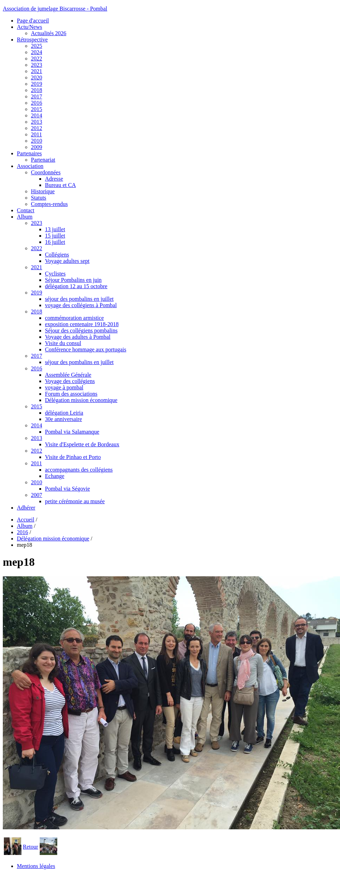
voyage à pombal (64, 387)
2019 (36, 84)
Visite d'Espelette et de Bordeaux (82, 444)
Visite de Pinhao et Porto (73, 457)
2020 (36, 77)
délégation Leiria (64, 413)
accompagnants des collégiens (79, 470)
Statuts (38, 198)
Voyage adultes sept (67, 261)
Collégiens (57, 255)
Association (30, 166)
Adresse (54, 179)
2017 (36, 96)
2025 (36, 46)
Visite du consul (63, 343)
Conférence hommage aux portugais (85, 349)
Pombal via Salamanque (72, 432)
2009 (36, 147)
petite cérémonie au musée (75, 501)
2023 (36, 65)
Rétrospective (32, 40)
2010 (36, 141)
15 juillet (55, 236)
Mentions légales (36, 866)
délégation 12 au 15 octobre (76, 286)
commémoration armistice (74, 318)
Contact (25, 210)
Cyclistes (55, 274)
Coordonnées (45, 172)
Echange (54, 476)
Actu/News (29, 27)
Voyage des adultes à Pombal (77, 337)
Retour (30, 847)
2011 (36, 134)
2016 (36, 103)
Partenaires (29, 153)
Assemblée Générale (68, 375)
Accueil (25, 520)
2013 (36, 122)
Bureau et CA (60, 185)
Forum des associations (71, 394)
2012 (36, 128)
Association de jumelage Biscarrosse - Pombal (55, 9)
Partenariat (43, 160)
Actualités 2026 (48, 33)
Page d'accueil (33, 21)
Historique (43, 191)
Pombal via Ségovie (67, 489)
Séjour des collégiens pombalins (81, 330)
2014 (36, 115)
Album (24, 217)
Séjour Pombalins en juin (73, 280)
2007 (36, 495)
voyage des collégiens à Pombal (81, 305)
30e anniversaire (63, 419)
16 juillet (55, 242)
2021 (36, 71)
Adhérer (26, 508)
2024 (36, 52)
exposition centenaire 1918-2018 (82, 324)
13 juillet (55, 229)
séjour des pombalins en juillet (79, 299)
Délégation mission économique (81, 400)
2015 (36, 109)
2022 (36, 58)
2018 (36, 90)
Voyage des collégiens (70, 381)
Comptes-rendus (49, 204)
